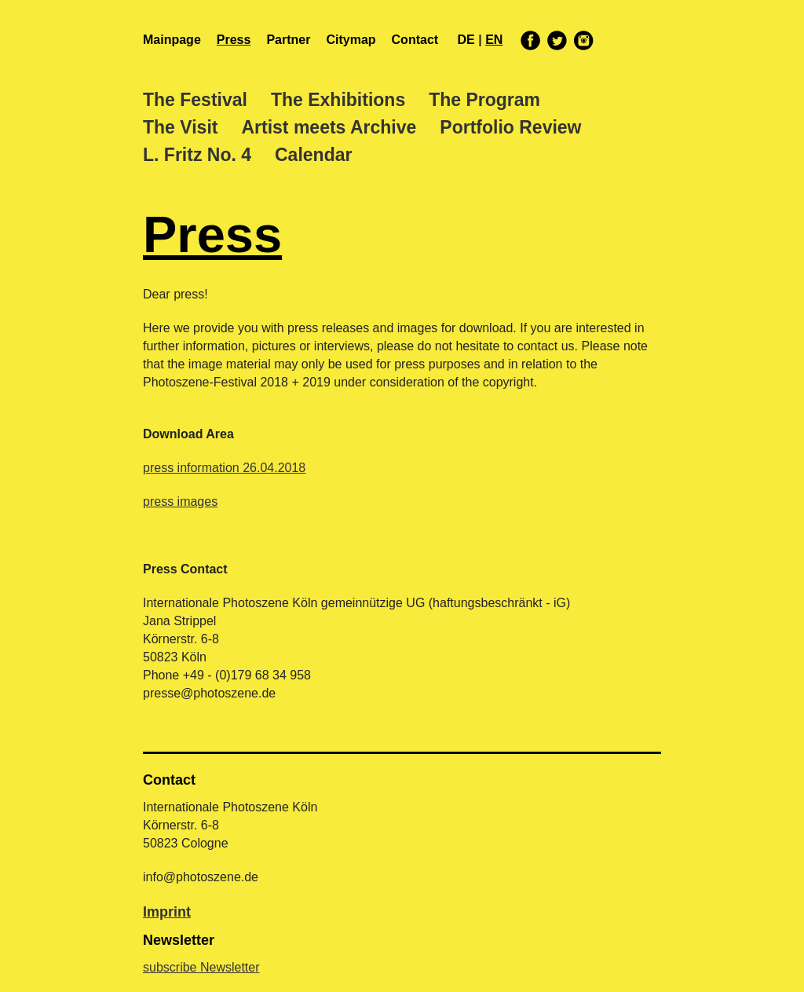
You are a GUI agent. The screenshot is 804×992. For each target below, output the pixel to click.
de (468, 39)
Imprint (167, 912)
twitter (557, 40)
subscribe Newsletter (201, 967)
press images (180, 501)
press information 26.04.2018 (224, 467)
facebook (531, 40)
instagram (582, 40)
